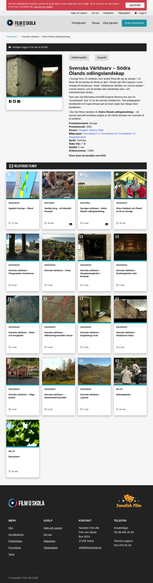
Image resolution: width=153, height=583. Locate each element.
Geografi (83, 130)
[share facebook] (10, 101)
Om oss (48, 534)
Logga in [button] (141, 13)
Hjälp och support (53, 528)
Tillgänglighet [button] (124, 13)
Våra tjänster (110, 23)
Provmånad (15, 548)
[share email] (19, 101)
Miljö (100, 130)
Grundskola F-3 (91, 133)
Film (11, 528)
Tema (11, 554)
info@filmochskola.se (90, 547)
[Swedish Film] (129, 500)
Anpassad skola (77, 137)
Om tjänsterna (16, 534)
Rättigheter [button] (108, 13)
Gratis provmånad (134, 23)
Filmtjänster (79, 23)
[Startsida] (21, 23)
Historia (93, 130)
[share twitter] (14, 101)
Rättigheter (49, 541)
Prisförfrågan (15, 541)
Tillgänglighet (51, 548)
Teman (96, 23)
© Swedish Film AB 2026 (23, 577)
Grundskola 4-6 (109, 133)
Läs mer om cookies (43, 7)
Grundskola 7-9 (127, 133)
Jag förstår (135, 5)
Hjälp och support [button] (79, 13)
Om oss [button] (95, 13)
